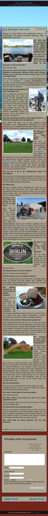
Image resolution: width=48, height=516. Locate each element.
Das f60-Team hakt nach (16, 29)
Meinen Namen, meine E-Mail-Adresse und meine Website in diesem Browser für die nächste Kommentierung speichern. (24, 484)
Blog (34, 332)
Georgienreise (14, 5)
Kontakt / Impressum (35, 5)
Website (6, 478)
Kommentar (8, 452)
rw (29, 429)
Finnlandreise (25, 5)
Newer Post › (38, 501)
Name (6, 470)
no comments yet (38, 429)
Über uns (29, 5)
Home (10, 5)
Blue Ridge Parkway (20, 226)
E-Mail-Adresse (9, 474)
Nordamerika (22, 429)
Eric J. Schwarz (35, 514)
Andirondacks (38, 151)
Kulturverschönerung (24, 2)
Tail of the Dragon (12, 235)
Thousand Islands (9, 161)
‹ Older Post (10, 501)
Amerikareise (20, 5)
